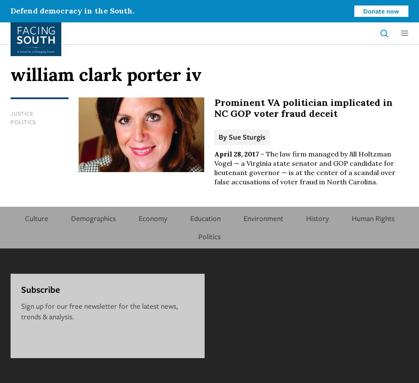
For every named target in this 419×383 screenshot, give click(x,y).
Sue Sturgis (247, 137)
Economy (153, 218)
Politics (23, 122)
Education (205, 218)
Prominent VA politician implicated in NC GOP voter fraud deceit (303, 108)
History (317, 218)
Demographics (93, 218)
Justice (22, 113)
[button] (405, 33)
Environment (263, 218)
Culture (36, 218)
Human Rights (373, 218)
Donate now (381, 11)
